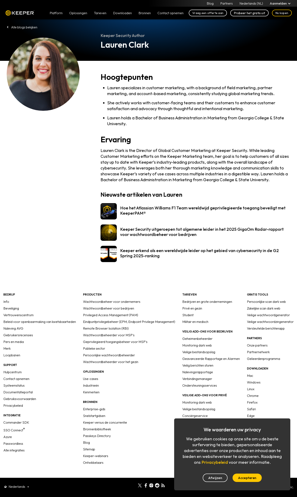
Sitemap (89, 449)
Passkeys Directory (97, 436)
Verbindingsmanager (197, 379)
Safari (251, 409)
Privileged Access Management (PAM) (110, 315)
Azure (7, 437)
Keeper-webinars (95, 456)
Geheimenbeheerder (197, 338)
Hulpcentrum (12, 372)
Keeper (20, 13)
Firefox (252, 402)
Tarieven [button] (100, 13)
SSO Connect (14, 430)
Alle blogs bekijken (24, 27)
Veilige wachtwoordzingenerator (270, 322)
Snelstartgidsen (94, 416)
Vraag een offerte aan (207, 13)
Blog (210, 3)
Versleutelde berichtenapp (266, 328)
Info (6, 301)
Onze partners (257, 345)
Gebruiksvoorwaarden (19, 399)
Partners (226, 3)
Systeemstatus (14, 385)
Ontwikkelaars (93, 462)
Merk (7, 348)
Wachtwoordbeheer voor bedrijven (108, 308)
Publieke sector (94, 348)
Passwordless (13, 443)
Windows (254, 382)
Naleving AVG (13, 328)
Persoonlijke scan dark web (266, 301)
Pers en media (13, 342)
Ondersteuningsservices (199, 385)
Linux (250, 389)
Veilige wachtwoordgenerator (268, 315)
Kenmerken (91, 392)
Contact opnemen (16, 379)
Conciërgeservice (195, 416)
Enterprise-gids (94, 409)
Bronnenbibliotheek (97, 429)
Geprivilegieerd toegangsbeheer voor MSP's (115, 342)
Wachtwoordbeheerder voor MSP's (109, 335)
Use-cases (90, 379)
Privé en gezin (192, 308)
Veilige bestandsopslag (198, 352)
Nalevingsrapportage (197, 372)
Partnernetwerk (258, 352)
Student (188, 315)
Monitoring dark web (197, 345)
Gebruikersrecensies (18, 335)
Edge (251, 416)
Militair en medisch (195, 322)
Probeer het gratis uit (249, 13)
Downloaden (122, 13)
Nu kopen (282, 13)
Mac (250, 375)
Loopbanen (11, 355)
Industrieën (91, 385)
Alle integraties (14, 450)
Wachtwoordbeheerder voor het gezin (110, 362)
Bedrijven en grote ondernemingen (207, 301)
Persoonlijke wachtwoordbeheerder (109, 355)
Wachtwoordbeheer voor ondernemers (111, 301)
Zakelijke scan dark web (263, 308)
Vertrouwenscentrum (18, 315)
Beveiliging (11, 308)
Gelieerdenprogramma (263, 359)
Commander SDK (16, 422)
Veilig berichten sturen (197, 365)
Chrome (253, 396)
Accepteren (247, 478)
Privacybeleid (13, 405)
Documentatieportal (18, 392)
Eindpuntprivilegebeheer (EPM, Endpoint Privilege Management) (129, 322)
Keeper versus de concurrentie (105, 422)
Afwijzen (215, 478)
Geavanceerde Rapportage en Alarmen (211, 359)
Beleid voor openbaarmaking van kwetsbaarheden (39, 322)
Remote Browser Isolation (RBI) (106, 328)
